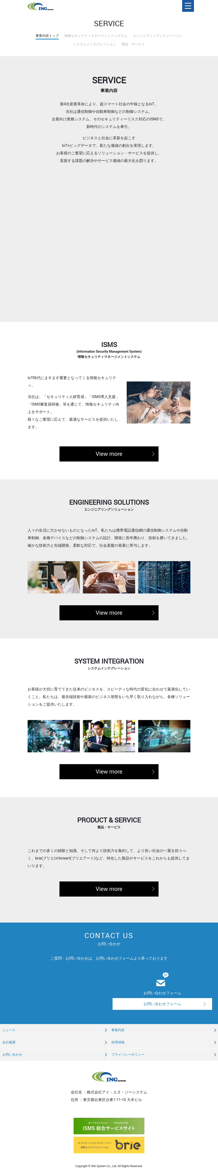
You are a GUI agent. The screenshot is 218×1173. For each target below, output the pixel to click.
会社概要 (9, 1042)
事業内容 (118, 1030)
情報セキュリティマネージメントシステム (95, 36)
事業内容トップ (47, 36)
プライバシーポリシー (127, 1054)
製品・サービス (133, 44)
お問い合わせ (12, 1054)
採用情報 (118, 1042)
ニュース (9, 1030)
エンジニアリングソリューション (157, 36)
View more (109, 454)
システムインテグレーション (94, 44)
